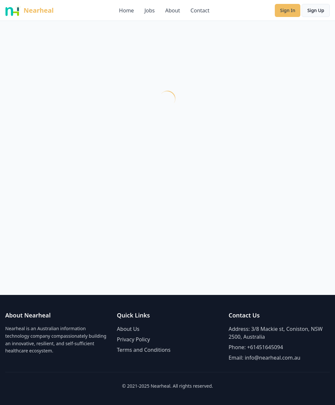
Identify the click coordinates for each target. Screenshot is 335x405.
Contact (199, 10)
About (172, 10)
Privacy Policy (133, 339)
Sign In (287, 10)
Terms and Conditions (143, 349)
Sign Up (315, 10)
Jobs (149, 10)
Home (126, 10)
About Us (128, 328)
